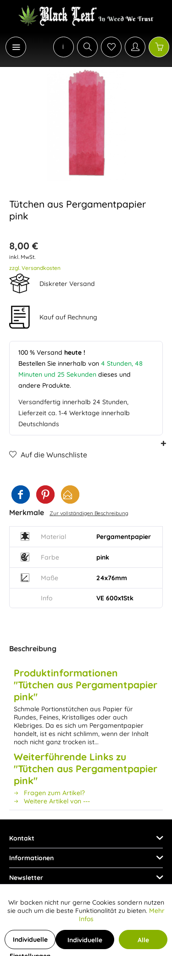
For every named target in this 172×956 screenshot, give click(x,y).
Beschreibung (32, 648)
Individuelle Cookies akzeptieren (85, 942)
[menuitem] (11, 47)
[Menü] (16, 47)
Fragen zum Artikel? (49, 793)
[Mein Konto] (135, 47)
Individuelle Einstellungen (30, 942)
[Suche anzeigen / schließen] (87, 47)
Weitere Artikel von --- (52, 801)
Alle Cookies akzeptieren (143, 942)
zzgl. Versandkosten (35, 267)
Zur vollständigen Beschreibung (89, 513)
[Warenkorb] (159, 47)
